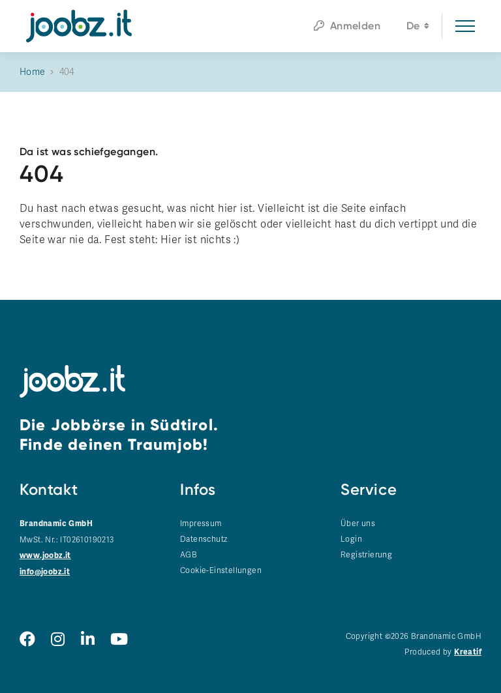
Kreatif (467, 652)
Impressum (201, 523)
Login (351, 539)
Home (33, 72)
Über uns (358, 523)
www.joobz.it (45, 556)
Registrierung (366, 554)
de (417, 28)
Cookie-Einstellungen (221, 570)
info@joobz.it (45, 572)
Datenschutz (203, 539)
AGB (188, 554)
